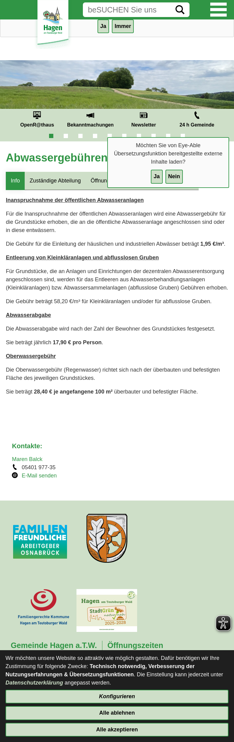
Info (15, 181)
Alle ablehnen (117, 713)
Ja (157, 176)
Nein (174, 176)
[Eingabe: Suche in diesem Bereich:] (127, 9)
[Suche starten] (180, 9)
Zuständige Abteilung (55, 181)
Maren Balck (27, 459)
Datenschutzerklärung (34, 683)
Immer (123, 26)
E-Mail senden (39, 476)
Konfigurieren (117, 696)
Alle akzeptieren (117, 729)
